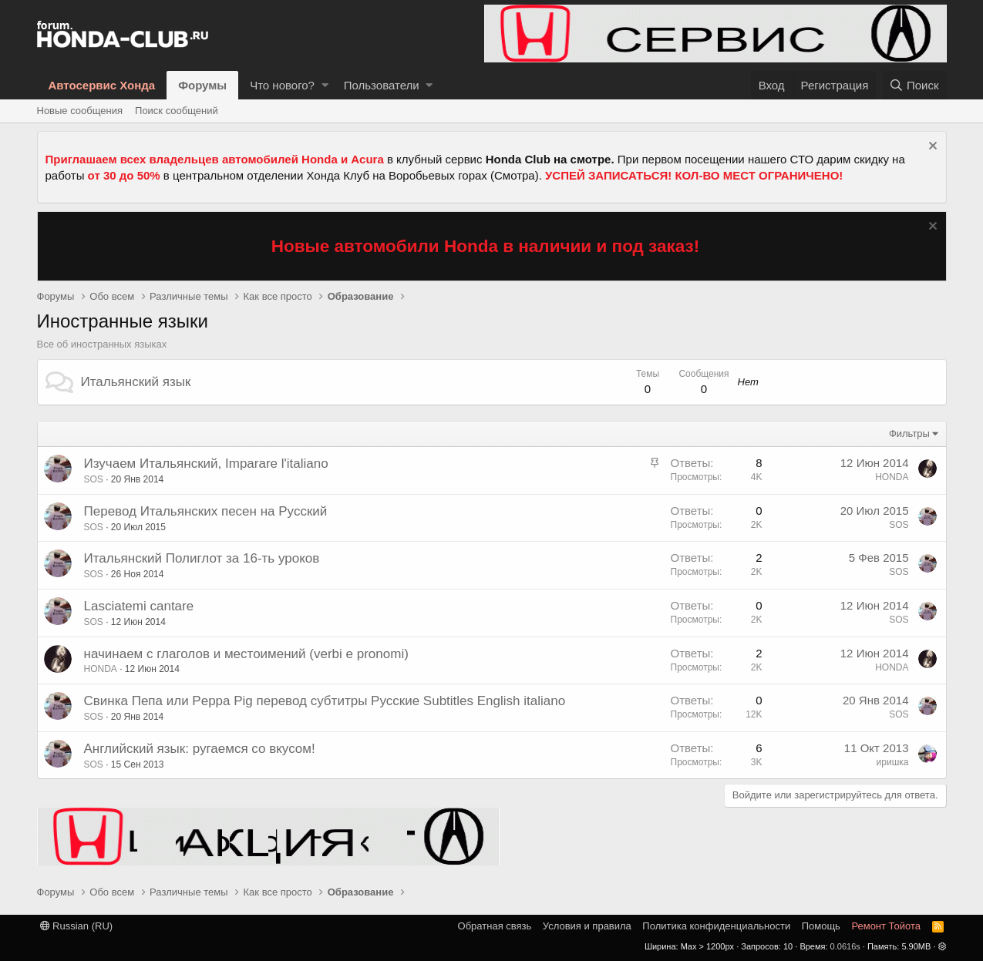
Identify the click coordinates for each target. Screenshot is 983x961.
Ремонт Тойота (886, 926)
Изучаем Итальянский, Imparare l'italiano (206, 463)
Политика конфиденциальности (716, 926)
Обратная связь (495, 926)
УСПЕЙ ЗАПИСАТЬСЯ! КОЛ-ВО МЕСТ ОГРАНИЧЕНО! (694, 175)
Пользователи (381, 85)
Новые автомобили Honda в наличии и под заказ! (485, 246)
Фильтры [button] (909, 433)
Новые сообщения (80, 110)
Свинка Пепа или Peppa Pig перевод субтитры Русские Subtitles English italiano (325, 701)
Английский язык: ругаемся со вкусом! (199, 748)
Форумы (202, 85)
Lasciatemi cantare (139, 606)
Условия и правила (587, 926)
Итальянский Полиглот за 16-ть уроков (202, 558)
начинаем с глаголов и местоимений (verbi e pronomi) (246, 654)
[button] (325, 85)
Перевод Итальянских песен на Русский (206, 511)
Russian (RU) (76, 926)
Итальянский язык (136, 382)
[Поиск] (914, 85)
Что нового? (282, 85)
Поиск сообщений (176, 110)
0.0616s (845, 946)
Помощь (821, 926)
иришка (893, 762)
